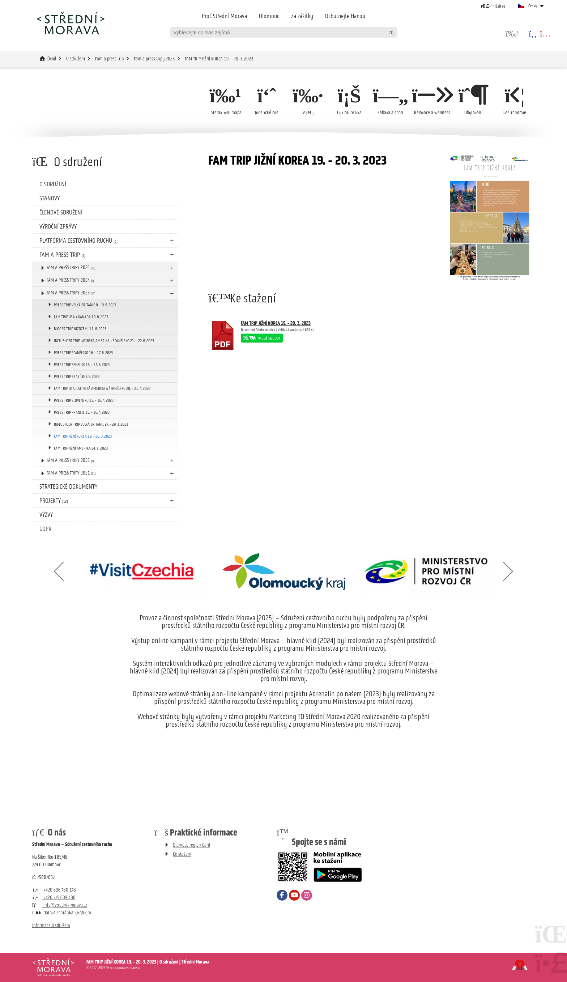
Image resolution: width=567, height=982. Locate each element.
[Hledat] (392, 32)
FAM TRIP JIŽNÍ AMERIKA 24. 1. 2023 (81, 448)
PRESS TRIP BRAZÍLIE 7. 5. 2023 (76, 376)
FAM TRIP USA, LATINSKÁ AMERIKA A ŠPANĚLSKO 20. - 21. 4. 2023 (102, 388)
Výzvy (46, 515)
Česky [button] (532, 5)
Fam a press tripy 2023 (154, 58)
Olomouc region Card (191, 845)
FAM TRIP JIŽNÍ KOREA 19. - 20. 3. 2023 (83, 436)
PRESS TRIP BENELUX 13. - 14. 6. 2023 (82, 364)
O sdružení (75, 58)
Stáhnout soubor (261, 338)
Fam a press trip (109, 58)
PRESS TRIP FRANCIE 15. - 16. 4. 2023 (82, 412)
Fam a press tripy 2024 (70, 280)
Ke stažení (182, 854)
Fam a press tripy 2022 (70, 460)
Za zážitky (302, 16)
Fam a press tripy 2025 (71, 267)
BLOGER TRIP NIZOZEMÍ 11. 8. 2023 (80, 328)
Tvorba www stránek (520, 965)
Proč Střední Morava (224, 16)
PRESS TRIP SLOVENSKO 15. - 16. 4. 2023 (84, 400)
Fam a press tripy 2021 (71, 473)
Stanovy (49, 198)
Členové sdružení (60, 212)
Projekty (53, 501)
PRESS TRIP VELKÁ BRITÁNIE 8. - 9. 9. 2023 (85, 304)
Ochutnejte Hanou (345, 16)
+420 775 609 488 (54, 897)
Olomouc (269, 16)
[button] (493, 6)
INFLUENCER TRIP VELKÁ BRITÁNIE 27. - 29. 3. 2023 (91, 424)
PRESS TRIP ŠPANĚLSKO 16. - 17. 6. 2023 (83, 352)
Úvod (70, 23)
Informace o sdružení (51, 925)
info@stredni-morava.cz (59, 905)
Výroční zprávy (58, 226)
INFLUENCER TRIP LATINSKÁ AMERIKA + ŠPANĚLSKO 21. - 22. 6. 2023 (104, 340)
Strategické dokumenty (68, 486)
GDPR (45, 529)
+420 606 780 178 (54, 890)
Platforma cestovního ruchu (78, 241)
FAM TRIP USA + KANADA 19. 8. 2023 (81, 316)
